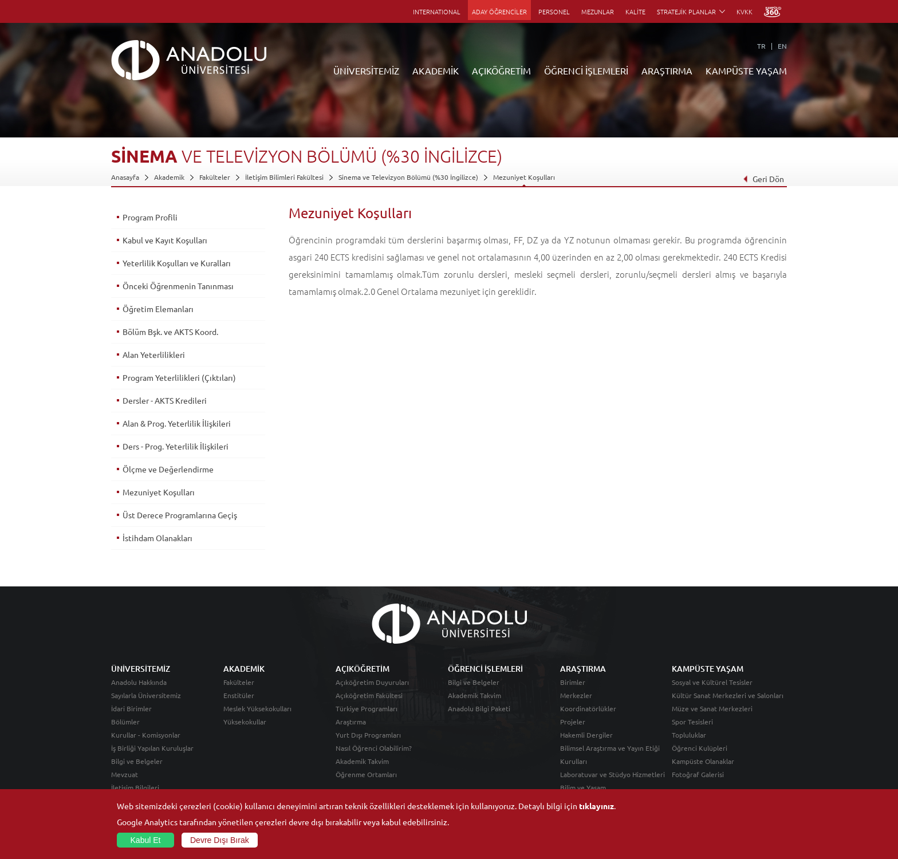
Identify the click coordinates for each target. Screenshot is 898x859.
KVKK (744, 11)
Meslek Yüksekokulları (257, 708)
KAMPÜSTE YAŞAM (746, 70)
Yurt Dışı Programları (368, 734)
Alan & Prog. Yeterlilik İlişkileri (177, 423)
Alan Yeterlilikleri (154, 354)
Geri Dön (763, 179)
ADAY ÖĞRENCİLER (499, 11)
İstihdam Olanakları (157, 538)
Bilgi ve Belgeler (137, 761)
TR (761, 45)
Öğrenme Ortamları (366, 774)
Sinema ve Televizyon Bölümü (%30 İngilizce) (408, 177)
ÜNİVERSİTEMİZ (366, 70)
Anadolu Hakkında (139, 682)
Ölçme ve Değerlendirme (168, 469)
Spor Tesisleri (692, 721)
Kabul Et (146, 840)
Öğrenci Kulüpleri (699, 747)
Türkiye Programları (366, 708)
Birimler (572, 682)
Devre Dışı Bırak (219, 840)
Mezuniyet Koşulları (524, 177)
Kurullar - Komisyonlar (145, 734)
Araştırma (351, 721)
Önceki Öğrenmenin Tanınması (178, 286)
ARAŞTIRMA (666, 70)
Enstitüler (238, 695)
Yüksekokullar (244, 721)
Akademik (169, 177)
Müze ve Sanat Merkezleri (712, 708)
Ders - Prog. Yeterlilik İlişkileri (176, 446)
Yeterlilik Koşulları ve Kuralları (177, 263)
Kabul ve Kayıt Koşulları (165, 240)
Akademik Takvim (362, 761)
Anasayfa (125, 177)
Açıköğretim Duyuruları (372, 682)
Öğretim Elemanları (158, 309)
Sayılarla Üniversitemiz (146, 695)
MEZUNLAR (597, 11)
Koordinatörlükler (588, 708)
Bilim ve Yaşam (583, 787)
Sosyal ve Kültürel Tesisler (712, 682)
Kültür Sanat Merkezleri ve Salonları (727, 695)
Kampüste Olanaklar (703, 761)
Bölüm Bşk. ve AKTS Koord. (170, 331)
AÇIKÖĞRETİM (501, 70)
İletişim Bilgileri (135, 787)
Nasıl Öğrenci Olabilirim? (374, 747)
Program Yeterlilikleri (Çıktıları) (179, 377)
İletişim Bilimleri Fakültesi (284, 177)
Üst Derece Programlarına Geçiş (180, 515)
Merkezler (576, 695)
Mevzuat (124, 774)
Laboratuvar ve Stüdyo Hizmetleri (612, 774)
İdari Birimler (131, 708)
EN (782, 45)
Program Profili (150, 217)
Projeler (572, 721)
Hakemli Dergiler (586, 734)
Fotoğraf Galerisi (698, 774)
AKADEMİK (435, 70)
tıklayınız (596, 806)
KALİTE (635, 11)
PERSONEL (554, 11)
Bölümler (125, 721)
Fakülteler (214, 177)
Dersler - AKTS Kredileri (165, 400)
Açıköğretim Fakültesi (369, 695)
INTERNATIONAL (436, 11)
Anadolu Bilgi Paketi (479, 708)
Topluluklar (689, 734)
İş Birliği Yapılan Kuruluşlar (152, 747)
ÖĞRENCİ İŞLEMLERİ (586, 70)
